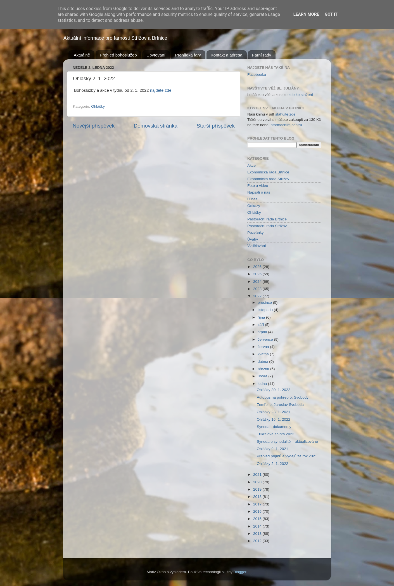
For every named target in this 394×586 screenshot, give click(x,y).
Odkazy (253, 206)
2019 (258, 489)
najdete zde (161, 90)
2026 (258, 267)
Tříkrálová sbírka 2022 (275, 434)
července (266, 339)
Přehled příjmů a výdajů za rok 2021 (287, 456)
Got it (331, 14)
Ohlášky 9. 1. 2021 (272, 449)
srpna (263, 332)
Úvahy (252, 239)
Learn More (306, 14)
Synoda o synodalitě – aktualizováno (287, 441)
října (262, 317)
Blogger (240, 572)
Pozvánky (255, 232)
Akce (251, 165)
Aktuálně (82, 55)
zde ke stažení (301, 95)
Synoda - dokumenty (274, 427)
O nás (252, 199)
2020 (258, 482)
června (264, 347)
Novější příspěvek (94, 126)
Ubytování (155, 55)
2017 (258, 504)
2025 (258, 274)
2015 (258, 519)
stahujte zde (285, 114)
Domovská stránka (155, 126)
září (261, 325)
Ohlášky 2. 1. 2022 (272, 464)
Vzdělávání (256, 246)
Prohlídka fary (188, 55)
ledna (263, 384)
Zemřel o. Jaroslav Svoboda (280, 405)
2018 (258, 497)
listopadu (266, 310)
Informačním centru (286, 125)
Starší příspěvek (216, 126)
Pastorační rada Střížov (267, 226)
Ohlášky (98, 106)
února (263, 376)
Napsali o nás (258, 192)
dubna (263, 361)
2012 (258, 541)
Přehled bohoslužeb (118, 55)
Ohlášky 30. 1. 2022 (273, 390)
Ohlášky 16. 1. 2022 (273, 419)
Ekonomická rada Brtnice (268, 172)
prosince (265, 302)
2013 (258, 533)
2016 (258, 511)
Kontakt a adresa (226, 55)
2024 (258, 281)
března (264, 369)
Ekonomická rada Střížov (268, 179)
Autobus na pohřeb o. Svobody (282, 397)
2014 (258, 526)
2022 (258, 296)
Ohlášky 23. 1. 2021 (273, 412)
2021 (258, 474)
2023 (258, 289)
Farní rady (261, 55)
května (264, 354)
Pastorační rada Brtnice (267, 219)
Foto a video (257, 185)
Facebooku (256, 74)
